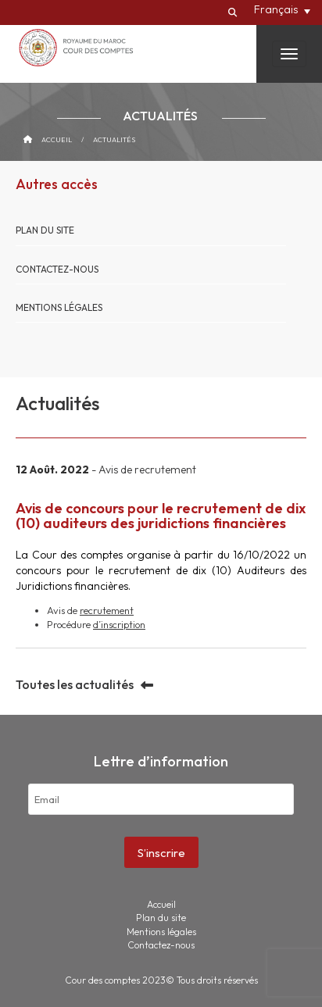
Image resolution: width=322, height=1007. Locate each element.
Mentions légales (59, 307)
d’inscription (119, 624)
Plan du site (45, 230)
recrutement (107, 610)
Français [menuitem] (276, 9)
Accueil (56, 139)
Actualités (114, 139)
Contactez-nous (57, 269)
